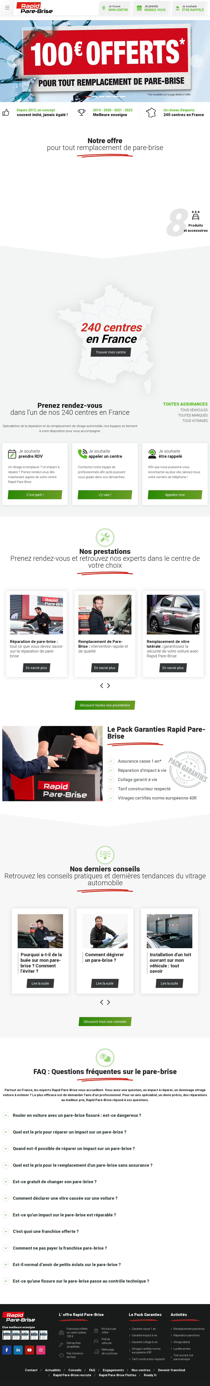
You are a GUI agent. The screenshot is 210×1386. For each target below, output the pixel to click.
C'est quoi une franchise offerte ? (40, 1226)
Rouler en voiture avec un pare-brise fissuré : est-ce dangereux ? (71, 1110)
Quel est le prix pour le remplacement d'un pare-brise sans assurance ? (77, 1160)
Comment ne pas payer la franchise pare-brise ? (54, 1243)
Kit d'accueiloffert (105, 1325)
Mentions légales (27, 1383)
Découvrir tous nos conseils (105, 1017)
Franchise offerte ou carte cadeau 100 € (73, 1327)
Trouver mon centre (111, 351)
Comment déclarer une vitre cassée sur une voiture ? (60, 1193)
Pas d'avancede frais (71, 1350)
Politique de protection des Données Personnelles (130, 1383)
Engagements (113, 1365)
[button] (13, 60)
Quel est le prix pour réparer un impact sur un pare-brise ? (64, 1127)
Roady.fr (150, 1370)
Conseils (74, 1365)
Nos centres (141, 1365)
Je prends (148, 7)
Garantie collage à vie (144, 1337)
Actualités (53, 1365)
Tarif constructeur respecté (144, 784)
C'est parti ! (35, 494)
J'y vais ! (104, 494)
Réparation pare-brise (186, 1330)
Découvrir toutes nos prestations (105, 700)
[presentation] (102, 681)
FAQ (92, 1365)
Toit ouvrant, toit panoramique (183, 1352)
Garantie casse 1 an (144, 1324)
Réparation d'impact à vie (142, 765)
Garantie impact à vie (144, 1330)
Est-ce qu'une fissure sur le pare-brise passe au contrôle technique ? (75, 1276)
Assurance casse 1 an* (139, 756)
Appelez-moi (175, 494)
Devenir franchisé (171, 1365)
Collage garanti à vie (137, 774)
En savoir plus (38, 663)
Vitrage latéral (181, 1337)
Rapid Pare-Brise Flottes (117, 1370)
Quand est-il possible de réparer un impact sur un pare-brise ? (68, 1143)
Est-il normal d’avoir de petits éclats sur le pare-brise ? (61, 1259)
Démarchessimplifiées (70, 1339)
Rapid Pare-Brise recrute (72, 1370)
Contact (31, 1365)
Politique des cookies (180, 1383)
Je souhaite (187, 7)
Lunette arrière (181, 1343)
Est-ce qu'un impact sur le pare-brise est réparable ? (59, 1210)
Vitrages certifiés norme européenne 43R (157, 793)
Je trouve (109, 7)
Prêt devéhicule (102, 1336)
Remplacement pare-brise (188, 1324)
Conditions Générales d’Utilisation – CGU (69, 1383)
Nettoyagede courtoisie (105, 1346)
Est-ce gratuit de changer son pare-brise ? (49, 1177)
